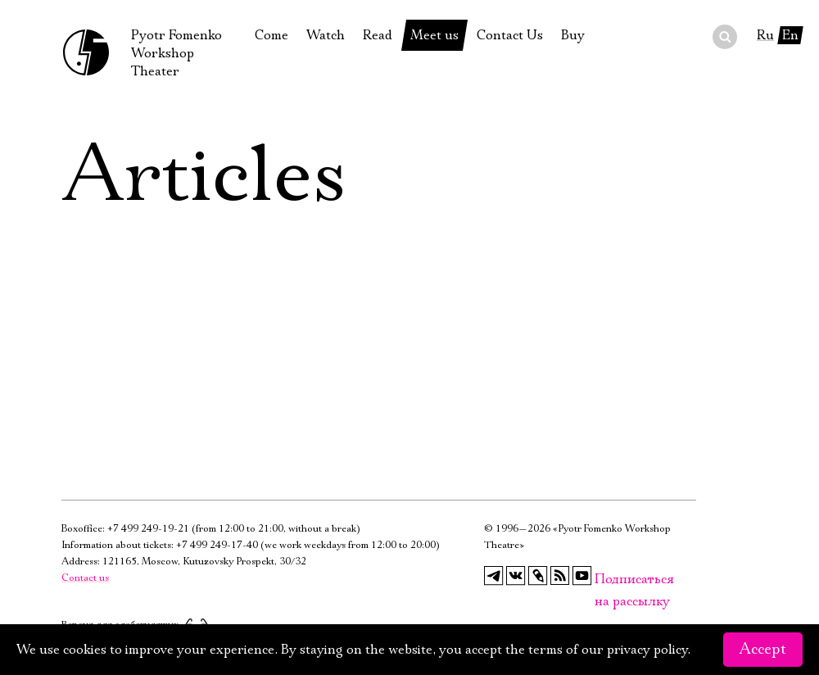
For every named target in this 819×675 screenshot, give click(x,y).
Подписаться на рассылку (604, 579)
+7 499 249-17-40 (217, 545)
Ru (765, 35)
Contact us (85, 578)
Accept (763, 650)
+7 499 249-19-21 (148, 529)
